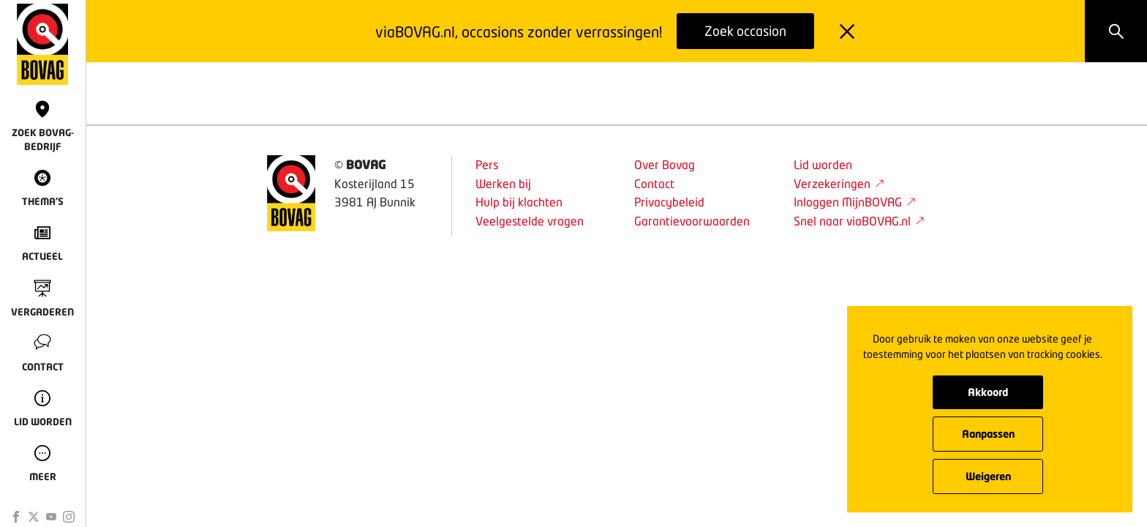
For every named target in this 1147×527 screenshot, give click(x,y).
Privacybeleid (669, 202)
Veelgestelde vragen (529, 221)
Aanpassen (988, 433)
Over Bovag (664, 164)
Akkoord (988, 392)
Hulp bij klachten (519, 202)
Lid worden (823, 164)
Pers (486, 164)
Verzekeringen (839, 183)
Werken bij (503, 183)
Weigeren (988, 476)
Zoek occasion (745, 31)
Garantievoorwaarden (692, 221)
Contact (654, 183)
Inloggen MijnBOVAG (855, 202)
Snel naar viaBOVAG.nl (859, 221)
